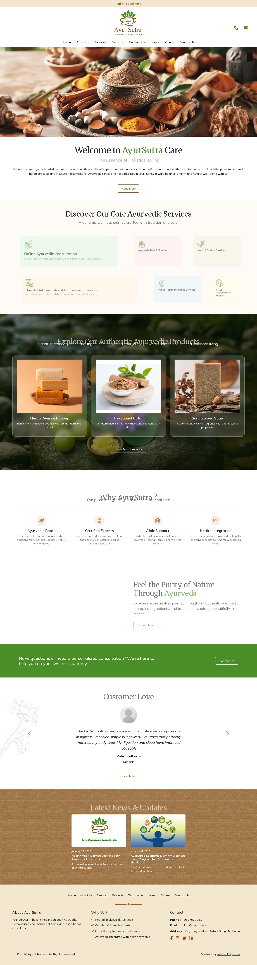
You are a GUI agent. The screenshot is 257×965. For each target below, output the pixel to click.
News (155, 42)
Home (67, 42)
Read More (129, 188)
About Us (83, 42)
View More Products (128, 449)
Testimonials (137, 42)
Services (100, 42)
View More (129, 776)
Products (117, 42)
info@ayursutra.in (195, 925)
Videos (169, 42)
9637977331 (193, 920)
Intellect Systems (228, 954)
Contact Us (187, 42)
